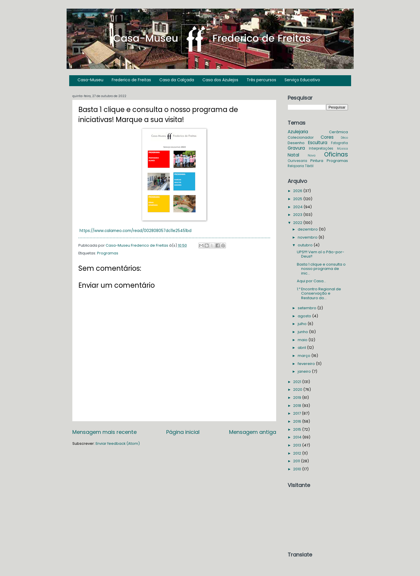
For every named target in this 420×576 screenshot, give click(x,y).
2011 (297, 461)
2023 (298, 214)
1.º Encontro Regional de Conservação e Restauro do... (319, 293)
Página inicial (183, 432)
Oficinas (336, 154)
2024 (298, 207)
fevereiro (307, 363)
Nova (312, 155)
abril (302, 347)
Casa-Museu (90, 80)
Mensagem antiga (252, 432)
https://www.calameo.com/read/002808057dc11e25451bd (135, 230)
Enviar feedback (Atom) (118, 443)
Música (342, 148)
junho (303, 332)
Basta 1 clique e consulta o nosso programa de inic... (321, 269)
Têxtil (309, 166)
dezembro (308, 229)
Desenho (296, 143)
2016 (297, 421)
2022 (298, 222)
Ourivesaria (297, 161)
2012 (297, 453)
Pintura (316, 160)
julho (302, 323)
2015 (297, 429)
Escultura (317, 143)
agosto (305, 316)
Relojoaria (296, 166)
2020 (298, 389)
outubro (305, 245)
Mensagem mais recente (104, 432)
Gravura (296, 148)
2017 (297, 413)
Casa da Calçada (176, 80)
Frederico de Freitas (131, 80)
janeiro (305, 371)
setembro (307, 308)
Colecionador (301, 137)
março (304, 355)
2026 (298, 191)
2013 (297, 445)
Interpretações (321, 148)
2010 (297, 469)
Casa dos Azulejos (220, 80)
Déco (344, 138)
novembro (308, 237)
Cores (327, 137)
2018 (297, 405)
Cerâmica (338, 132)
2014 (297, 437)
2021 (297, 381)
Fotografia (339, 143)
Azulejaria (298, 132)
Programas (107, 253)
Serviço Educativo (302, 80)
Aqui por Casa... (311, 281)
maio (303, 340)
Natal (293, 155)
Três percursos (261, 80)
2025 (298, 199)
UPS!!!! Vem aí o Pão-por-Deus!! (320, 254)
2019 (297, 397)
